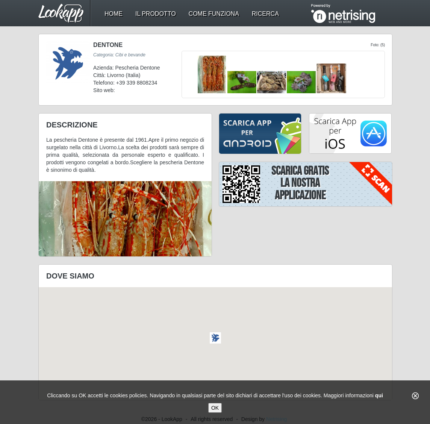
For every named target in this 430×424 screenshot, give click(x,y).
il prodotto (155, 14)
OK (215, 408)
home (113, 14)
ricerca (265, 14)
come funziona (214, 14)
